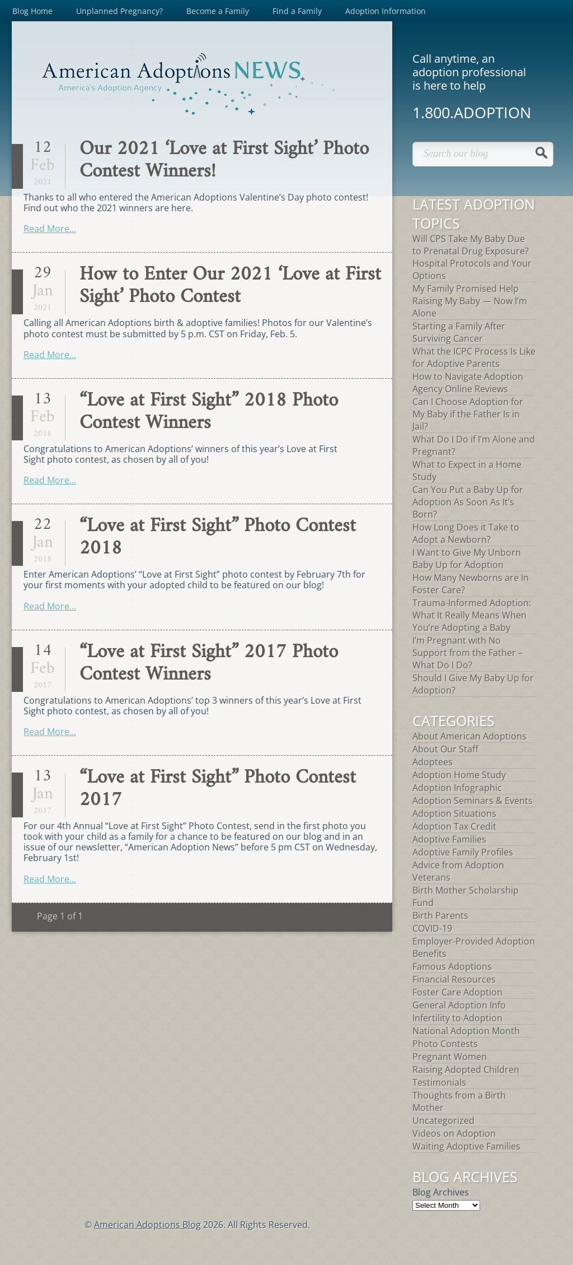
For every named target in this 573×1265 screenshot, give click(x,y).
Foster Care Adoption (457, 992)
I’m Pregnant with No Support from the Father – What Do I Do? (467, 652)
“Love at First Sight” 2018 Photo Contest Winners (208, 412)
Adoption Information (385, 11)
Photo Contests (445, 1044)
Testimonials (439, 1082)
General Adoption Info (459, 1005)
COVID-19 (432, 928)
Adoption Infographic (457, 788)
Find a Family (297, 11)
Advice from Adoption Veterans (458, 871)
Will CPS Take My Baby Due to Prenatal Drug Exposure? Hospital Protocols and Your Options (472, 257)
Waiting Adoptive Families (466, 1146)
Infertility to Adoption (457, 1018)
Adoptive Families (449, 839)
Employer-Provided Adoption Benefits (473, 947)
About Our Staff (445, 749)
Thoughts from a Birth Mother (459, 1101)
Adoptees (432, 762)
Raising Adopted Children (465, 1069)
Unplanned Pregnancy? (119, 11)
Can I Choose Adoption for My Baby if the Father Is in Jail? (467, 414)
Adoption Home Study (459, 775)
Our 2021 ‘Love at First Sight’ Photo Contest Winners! (224, 160)
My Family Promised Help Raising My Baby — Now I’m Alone (469, 300)
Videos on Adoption (454, 1133)
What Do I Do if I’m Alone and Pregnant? (473, 445)
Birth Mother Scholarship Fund (465, 896)
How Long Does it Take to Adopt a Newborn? (465, 533)
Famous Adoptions (452, 966)
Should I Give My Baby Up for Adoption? (473, 684)
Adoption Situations (454, 813)
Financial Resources (454, 979)
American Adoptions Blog (147, 1225)
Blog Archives (440, 1192)
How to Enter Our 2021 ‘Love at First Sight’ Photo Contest (230, 286)
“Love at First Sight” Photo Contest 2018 (217, 537)
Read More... (50, 228)
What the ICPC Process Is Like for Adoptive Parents (474, 357)
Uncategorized (443, 1120)
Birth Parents (440, 915)
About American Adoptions (469, 736)
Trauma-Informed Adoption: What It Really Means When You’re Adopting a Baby (471, 615)
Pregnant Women (449, 1056)
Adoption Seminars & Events (472, 800)
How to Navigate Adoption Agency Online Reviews (467, 382)
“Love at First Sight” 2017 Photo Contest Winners (208, 663)
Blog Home (32, 11)
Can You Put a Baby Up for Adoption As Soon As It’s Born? (467, 501)
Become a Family (217, 11)
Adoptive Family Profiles (462, 852)
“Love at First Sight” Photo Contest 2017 (217, 789)
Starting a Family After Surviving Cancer (458, 332)
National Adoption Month (466, 1031)
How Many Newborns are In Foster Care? (470, 583)
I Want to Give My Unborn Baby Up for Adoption (466, 558)
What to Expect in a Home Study (467, 470)
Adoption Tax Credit (454, 826)
